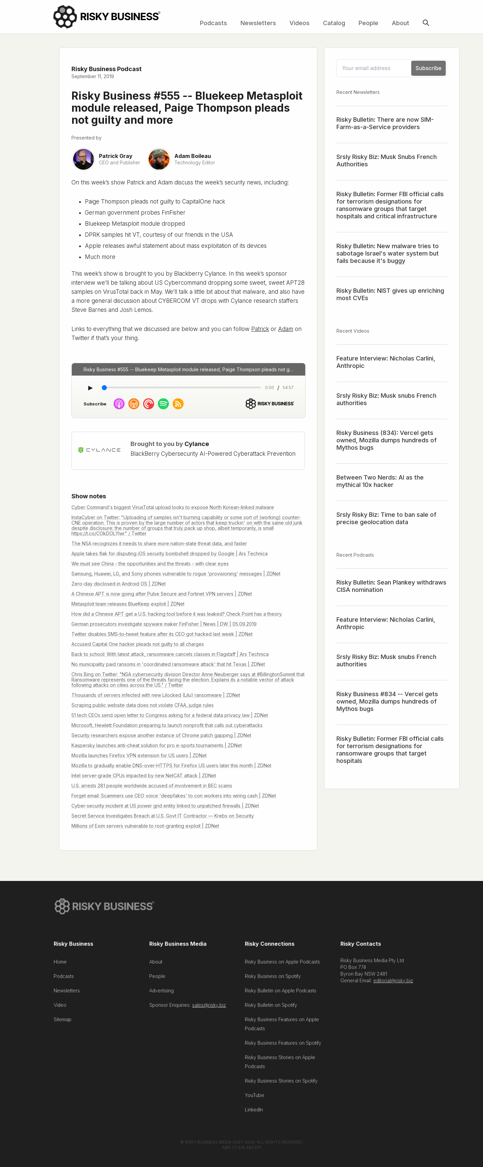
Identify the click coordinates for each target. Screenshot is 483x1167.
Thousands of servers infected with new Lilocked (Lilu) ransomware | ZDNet (155, 695)
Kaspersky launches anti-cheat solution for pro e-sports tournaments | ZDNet (156, 745)
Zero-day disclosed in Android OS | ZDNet (118, 584)
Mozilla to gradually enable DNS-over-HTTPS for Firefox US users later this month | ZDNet (171, 765)
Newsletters (258, 22)
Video (60, 1008)
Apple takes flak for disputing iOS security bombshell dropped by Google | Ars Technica (169, 553)
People (368, 22)
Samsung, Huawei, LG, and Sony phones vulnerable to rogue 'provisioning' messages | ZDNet (175, 573)
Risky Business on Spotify (273, 979)
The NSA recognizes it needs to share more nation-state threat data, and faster (159, 543)
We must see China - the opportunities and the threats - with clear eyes (150, 563)
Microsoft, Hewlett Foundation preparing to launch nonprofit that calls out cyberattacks (167, 725)
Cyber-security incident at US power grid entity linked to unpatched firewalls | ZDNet (165, 806)
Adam (285, 329)
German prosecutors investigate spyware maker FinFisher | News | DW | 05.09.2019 (164, 624)
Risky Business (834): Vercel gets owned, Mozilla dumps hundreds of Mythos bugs (386, 440)
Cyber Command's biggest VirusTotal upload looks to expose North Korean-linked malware (172, 507)
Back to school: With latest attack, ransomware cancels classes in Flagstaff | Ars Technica (170, 654)
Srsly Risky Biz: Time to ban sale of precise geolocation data (386, 518)
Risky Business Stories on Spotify (281, 1084)
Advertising (161, 994)
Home (60, 965)
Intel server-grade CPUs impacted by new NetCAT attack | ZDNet (143, 775)
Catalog (334, 22)
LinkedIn (254, 1113)
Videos (299, 22)
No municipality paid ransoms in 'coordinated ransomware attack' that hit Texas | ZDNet (168, 664)
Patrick (260, 329)
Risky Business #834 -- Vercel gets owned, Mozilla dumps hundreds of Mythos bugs (387, 701)
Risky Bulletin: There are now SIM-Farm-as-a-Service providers (385, 123)
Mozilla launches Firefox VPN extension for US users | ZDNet (139, 755)
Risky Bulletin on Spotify (271, 1008)
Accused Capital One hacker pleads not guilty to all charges (137, 644)
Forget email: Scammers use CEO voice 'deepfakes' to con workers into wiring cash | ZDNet (173, 795)
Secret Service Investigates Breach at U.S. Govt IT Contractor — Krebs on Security (162, 816)
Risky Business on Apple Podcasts (282, 965)
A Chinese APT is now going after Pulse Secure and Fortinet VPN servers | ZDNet (161, 594)
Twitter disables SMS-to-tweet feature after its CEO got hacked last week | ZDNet (162, 634)
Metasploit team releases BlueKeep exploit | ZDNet (127, 604)
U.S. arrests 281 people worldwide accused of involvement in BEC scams (151, 785)
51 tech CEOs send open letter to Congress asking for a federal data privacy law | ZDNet (169, 715)
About (400, 22)
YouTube (254, 1098)
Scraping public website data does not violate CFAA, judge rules (142, 705)
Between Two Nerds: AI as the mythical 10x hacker (380, 481)
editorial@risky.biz (393, 984)
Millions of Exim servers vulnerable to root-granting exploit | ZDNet (145, 826)
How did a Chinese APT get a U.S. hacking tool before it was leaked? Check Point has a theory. (176, 614)
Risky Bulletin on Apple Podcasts (280, 994)
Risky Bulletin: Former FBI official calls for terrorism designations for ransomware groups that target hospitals (390, 749)
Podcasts (213, 22)
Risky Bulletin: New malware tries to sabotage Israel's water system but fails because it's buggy (387, 253)
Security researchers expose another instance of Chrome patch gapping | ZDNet (161, 735)
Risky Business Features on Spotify (283, 1046)
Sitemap (62, 1022)
